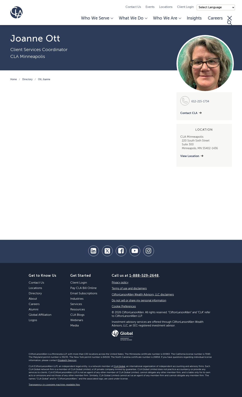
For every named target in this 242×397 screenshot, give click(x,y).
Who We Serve (97, 18)
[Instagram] (148, 251)
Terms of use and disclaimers (129, 288)
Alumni (33, 309)
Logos (33, 320)
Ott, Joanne (44, 79)
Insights (194, 18)
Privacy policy (120, 282)
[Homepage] (16, 12)
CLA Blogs (77, 314)
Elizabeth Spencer (67, 360)
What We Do (133, 18)
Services (76, 304)
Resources (77, 309)
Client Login (185, 7)
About (33, 298)
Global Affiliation (40, 314)
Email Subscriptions (83, 293)
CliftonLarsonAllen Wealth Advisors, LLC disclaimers (143, 294)
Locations (165, 7)
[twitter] (107, 251)
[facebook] (121, 251)
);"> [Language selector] (216, 7)
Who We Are (167, 18)
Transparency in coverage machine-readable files (54, 385)
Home (13, 79)
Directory (27, 79)
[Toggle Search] (229, 20)
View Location (189, 156)
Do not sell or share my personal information (139, 300)
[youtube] (134, 251)
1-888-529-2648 (144, 275)
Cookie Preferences (124, 306)
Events (150, 7)
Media (74, 325)
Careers (215, 18)
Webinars (76, 320)
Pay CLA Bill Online (83, 288)
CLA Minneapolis (27, 56)
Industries (76, 298)
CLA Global (119, 366)
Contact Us (133, 7)
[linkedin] (93, 251)
